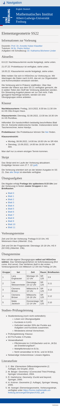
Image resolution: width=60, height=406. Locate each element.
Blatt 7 (11, 215)
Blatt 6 (11, 212)
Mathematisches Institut (34, 14)
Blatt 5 (11, 209)
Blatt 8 (11, 218)
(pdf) (35, 165)
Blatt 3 (11, 202)
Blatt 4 (11, 205)
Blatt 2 (11, 199)
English (19, 9)
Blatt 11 (11, 227)
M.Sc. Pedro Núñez (20, 48)
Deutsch (26, 9)
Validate (55, 405)
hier (47, 132)
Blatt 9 (11, 221)
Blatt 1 (11, 196)
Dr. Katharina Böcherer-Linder (41, 51)
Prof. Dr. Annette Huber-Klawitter (27, 46)
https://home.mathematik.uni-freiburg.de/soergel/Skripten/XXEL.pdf (29, 391)
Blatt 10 (11, 224)
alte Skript (14, 172)
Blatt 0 (11, 193)
